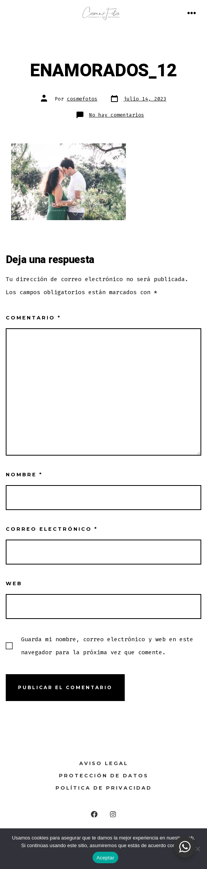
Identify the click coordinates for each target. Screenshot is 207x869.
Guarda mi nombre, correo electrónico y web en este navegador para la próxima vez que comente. (107, 645)
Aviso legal (103, 763)
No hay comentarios (116, 115)
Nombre (24, 474)
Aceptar (105, 858)
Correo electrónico (52, 529)
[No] (197, 849)
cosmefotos (82, 98)
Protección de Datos (103, 775)
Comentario (33, 318)
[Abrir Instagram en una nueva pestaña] (113, 814)
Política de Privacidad (103, 788)
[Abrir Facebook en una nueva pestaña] (94, 814)
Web (14, 583)
